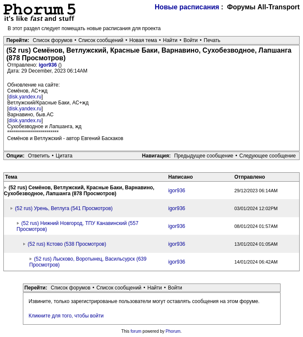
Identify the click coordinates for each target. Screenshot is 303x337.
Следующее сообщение (267, 156)
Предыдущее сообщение (204, 156)
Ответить (39, 156)
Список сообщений (100, 40)
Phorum (173, 331)
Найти (170, 40)
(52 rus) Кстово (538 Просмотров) (67, 244)
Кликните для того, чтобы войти (66, 316)
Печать (212, 40)
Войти (190, 40)
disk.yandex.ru (24, 97)
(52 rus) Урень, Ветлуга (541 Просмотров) (64, 208)
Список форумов (52, 40)
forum (136, 331)
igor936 (48, 65)
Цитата (64, 156)
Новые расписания (187, 7)
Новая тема (143, 40)
